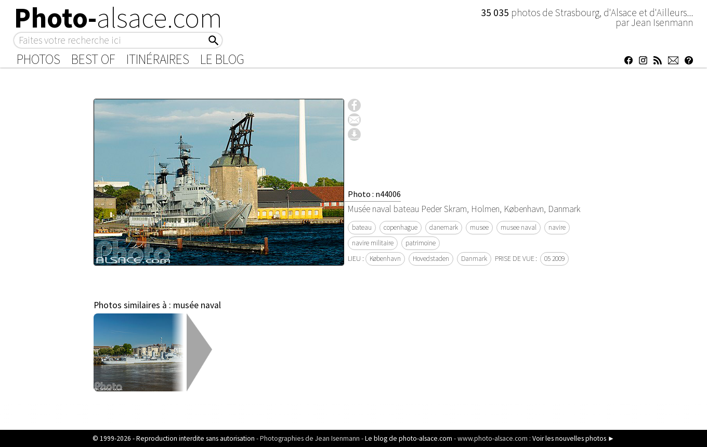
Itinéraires (157, 59)
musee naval (518, 227)
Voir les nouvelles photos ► (573, 438)
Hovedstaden (431, 258)
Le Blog (222, 59)
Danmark (474, 258)
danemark (443, 227)
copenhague (400, 227)
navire (557, 227)
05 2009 (554, 258)
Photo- (118, 17)
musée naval (197, 305)
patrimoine (420, 243)
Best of (93, 59)
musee (479, 227)
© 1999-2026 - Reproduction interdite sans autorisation (174, 438)
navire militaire (373, 243)
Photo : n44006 (374, 194)
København (385, 258)
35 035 (496, 12)
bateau (362, 227)
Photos (38, 59)
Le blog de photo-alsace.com (408, 438)
